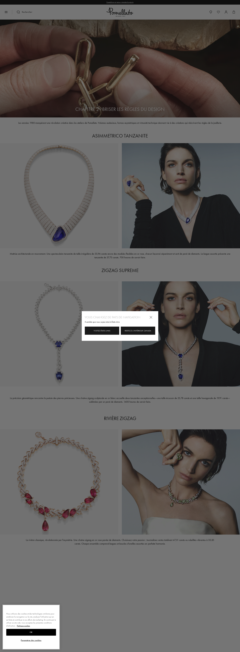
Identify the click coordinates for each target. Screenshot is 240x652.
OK (31, 641)
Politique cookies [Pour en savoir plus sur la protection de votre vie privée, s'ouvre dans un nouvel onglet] (23, 635)
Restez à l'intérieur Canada (138, 331)
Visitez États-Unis (102, 331)
